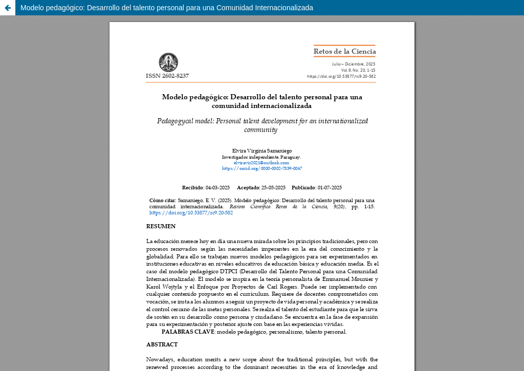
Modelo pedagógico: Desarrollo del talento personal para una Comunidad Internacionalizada (166, 8)
